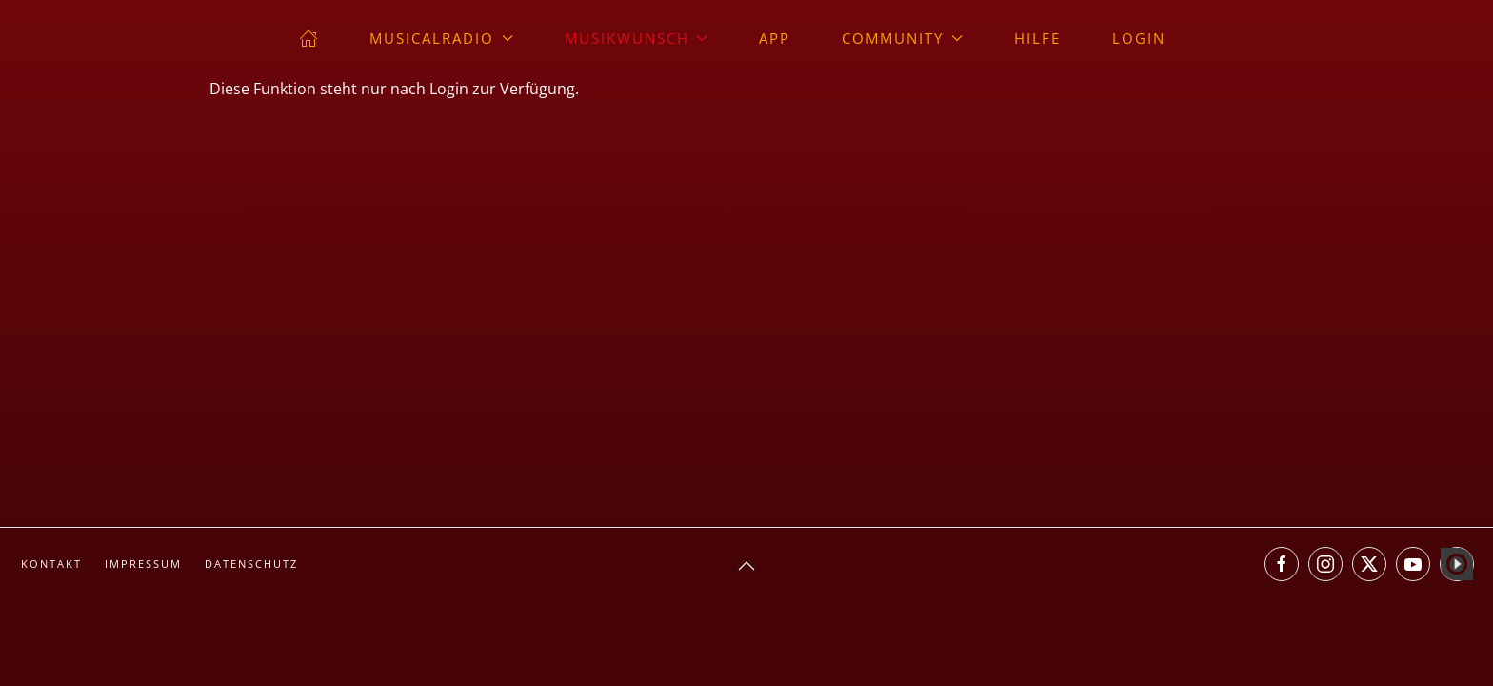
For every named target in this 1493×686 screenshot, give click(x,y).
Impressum (143, 563)
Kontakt (51, 563)
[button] (746, 565)
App (774, 38)
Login (1138, 38)
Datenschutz (251, 563)
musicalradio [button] (441, 38)
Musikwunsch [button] (636, 38)
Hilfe (1037, 38)
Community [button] (902, 38)
